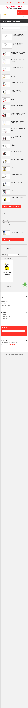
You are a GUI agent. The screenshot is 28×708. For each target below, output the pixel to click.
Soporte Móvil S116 (16, 167)
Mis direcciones (4, 318)
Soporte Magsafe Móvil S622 (17, 160)
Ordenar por (4, 254)
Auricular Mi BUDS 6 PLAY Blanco (18, 129)
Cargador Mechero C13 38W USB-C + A (17, 198)
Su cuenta (9, 2)
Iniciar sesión (21, 2)
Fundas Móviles (8, 28)
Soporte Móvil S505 (16, 151)
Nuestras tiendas (7, 225)
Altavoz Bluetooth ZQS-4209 (17, 137)
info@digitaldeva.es (8, 346)
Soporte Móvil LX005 (16, 182)
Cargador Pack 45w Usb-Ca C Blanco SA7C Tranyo (18, 52)
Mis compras (3, 314)
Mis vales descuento (5, 316)
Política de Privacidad (7, 218)
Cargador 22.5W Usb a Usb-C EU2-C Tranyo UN (18, 121)
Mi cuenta (3, 312)
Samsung (17, 28)
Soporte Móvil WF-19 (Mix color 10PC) (18, 144)
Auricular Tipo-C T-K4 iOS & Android (18, 60)
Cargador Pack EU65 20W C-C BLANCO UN (18, 35)
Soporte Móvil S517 (16, 174)
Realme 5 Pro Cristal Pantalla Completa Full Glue (18, 231)
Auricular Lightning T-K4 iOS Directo (19, 43)
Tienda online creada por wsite (16, 354)
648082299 (12, 344)
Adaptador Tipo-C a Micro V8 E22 (18, 75)
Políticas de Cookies (5, 305)
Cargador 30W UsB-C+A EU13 (17, 83)
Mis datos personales (5, 320)
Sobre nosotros (6, 220)
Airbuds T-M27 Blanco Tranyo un (17, 98)
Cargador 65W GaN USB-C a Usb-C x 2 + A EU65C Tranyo (18, 114)
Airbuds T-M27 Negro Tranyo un (17, 106)
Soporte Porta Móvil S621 (18, 190)
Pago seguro (6, 222)
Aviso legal (5, 216)
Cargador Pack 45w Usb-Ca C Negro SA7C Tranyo (18, 91)
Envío (4, 213)
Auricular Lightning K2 (17, 67)
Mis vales (3, 322)
